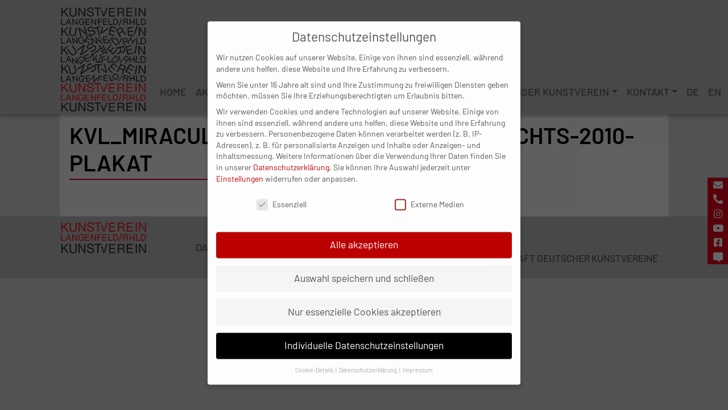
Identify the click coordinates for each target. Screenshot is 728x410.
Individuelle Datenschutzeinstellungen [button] (364, 335)
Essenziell (282, 194)
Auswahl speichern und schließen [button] (364, 268)
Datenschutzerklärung (291, 157)
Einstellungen (239, 168)
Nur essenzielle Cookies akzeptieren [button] (364, 302)
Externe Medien (429, 194)
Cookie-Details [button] (314, 359)
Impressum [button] (418, 359)
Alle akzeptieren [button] (364, 234)
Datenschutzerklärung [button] (368, 359)
